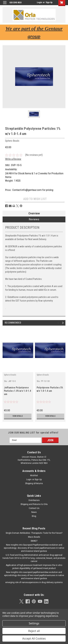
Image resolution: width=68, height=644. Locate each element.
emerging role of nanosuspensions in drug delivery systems (34, 582)
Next (63, 322)
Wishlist (34, 475)
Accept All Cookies (34, 638)
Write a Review (13, 159)
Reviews (34, 219)
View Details (18, 416)
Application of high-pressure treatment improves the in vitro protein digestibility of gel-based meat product (34, 566)
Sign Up (49, 2)
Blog (34, 516)
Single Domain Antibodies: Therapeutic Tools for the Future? (34, 533)
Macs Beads (34, 537)
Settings (34, 623)
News (34, 512)
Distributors (34, 500)
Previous (58, 322)
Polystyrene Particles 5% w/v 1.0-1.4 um (50, 389)
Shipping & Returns (34, 483)
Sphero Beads (10, 375)
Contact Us (34, 508)
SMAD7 (34, 541)
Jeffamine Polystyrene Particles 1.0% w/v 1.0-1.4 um (17, 390)
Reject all (34, 631)
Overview (34, 213)
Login (39, 2)
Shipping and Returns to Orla (34, 504)
